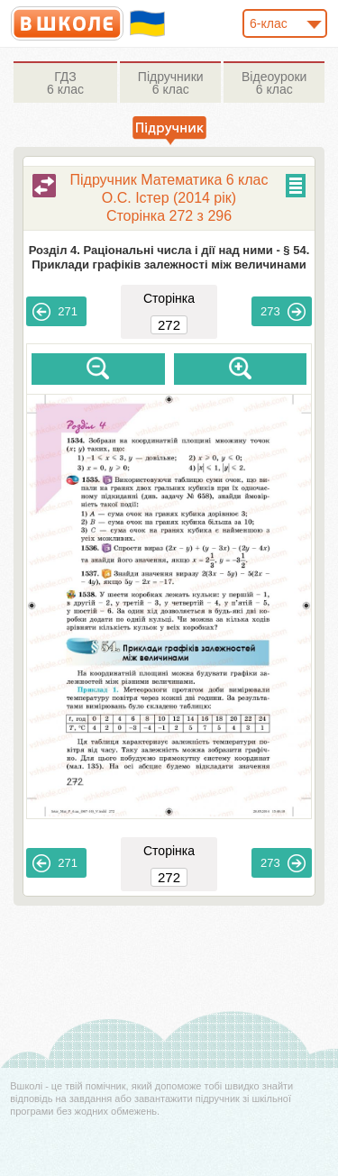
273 (283, 312)
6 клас (65, 82)
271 (55, 312)
